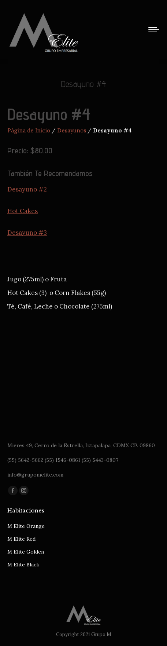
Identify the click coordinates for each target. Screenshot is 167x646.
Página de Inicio (28, 130)
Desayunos (71, 130)
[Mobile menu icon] (154, 30)
